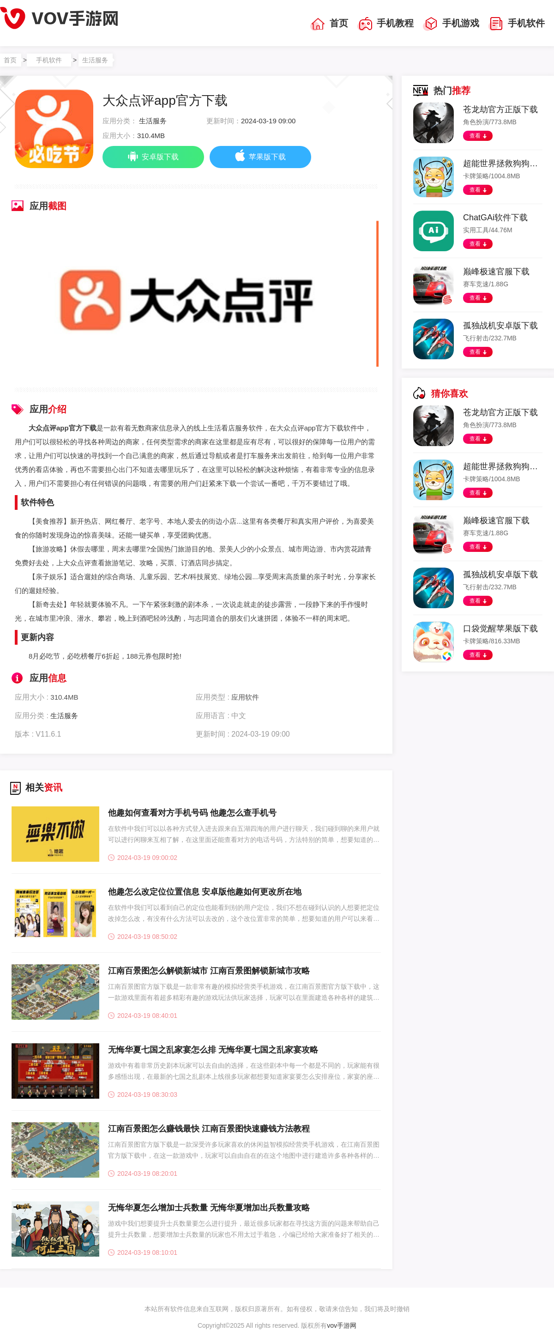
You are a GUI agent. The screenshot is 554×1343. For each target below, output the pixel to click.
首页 (329, 24)
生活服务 (95, 60)
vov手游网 (341, 1325)
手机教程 (385, 24)
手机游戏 (451, 24)
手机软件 (516, 24)
